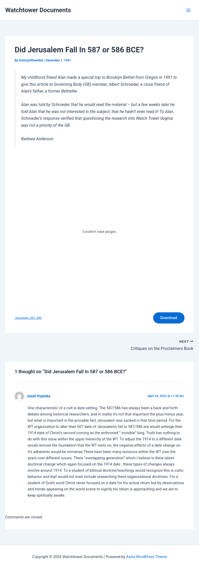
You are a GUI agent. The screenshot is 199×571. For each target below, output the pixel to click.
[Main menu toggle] (188, 10)
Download (168, 317)
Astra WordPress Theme (146, 556)
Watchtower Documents (38, 10)
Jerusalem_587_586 (28, 318)
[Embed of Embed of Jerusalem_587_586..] (99, 231)
